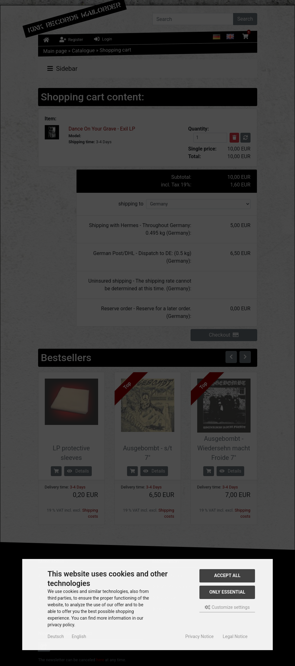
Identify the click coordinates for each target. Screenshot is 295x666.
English (79, 636)
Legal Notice (235, 636)
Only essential (227, 592)
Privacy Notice (199, 636)
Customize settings (227, 607)
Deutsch (56, 636)
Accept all (227, 575)
